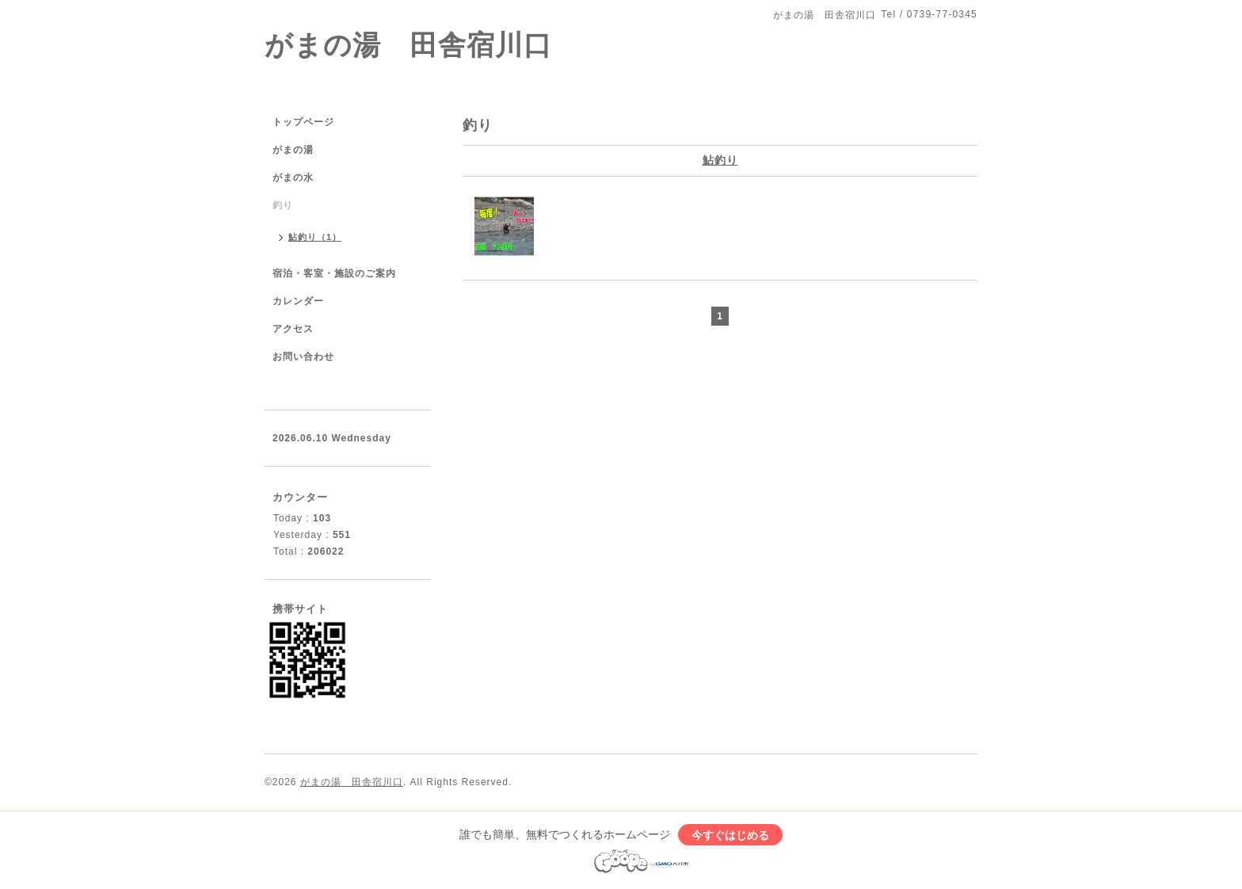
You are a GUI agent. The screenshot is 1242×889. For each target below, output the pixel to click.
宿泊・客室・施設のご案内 (334, 273)
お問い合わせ (303, 356)
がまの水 (293, 177)
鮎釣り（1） (314, 237)
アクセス (293, 328)
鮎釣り (720, 160)
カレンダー (298, 301)
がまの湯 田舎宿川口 (408, 44)
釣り (282, 205)
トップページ (303, 122)
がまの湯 (293, 149)
